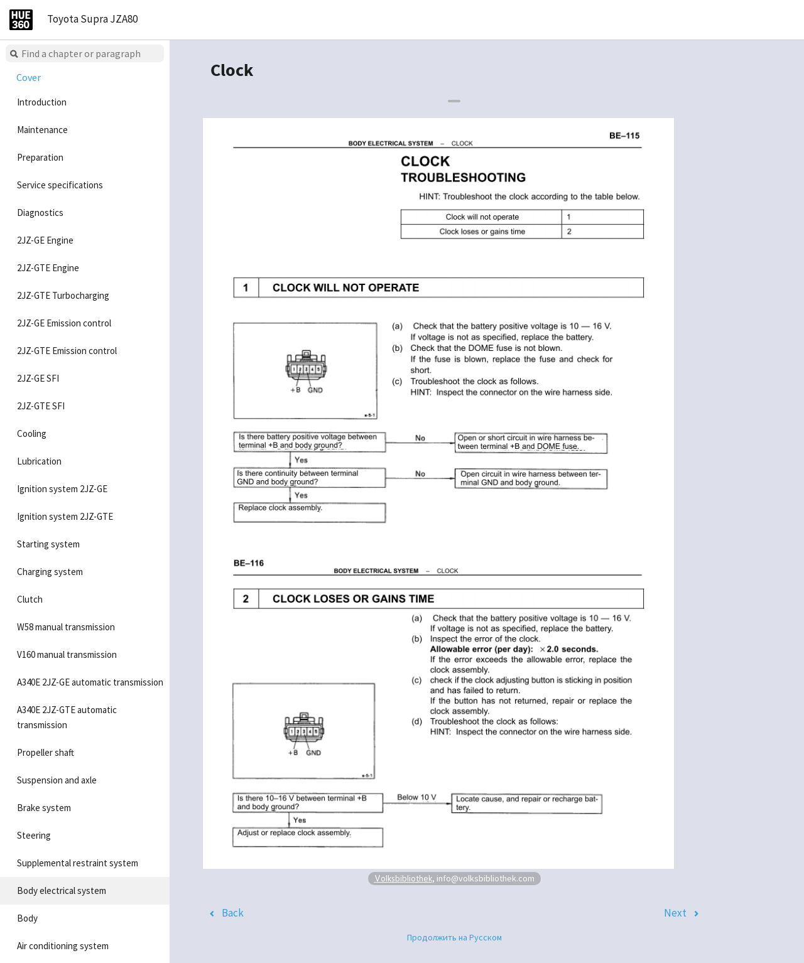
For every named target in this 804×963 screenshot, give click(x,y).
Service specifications (60, 185)
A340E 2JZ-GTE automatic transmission (67, 717)
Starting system (48, 544)
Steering (34, 835)
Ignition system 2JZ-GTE (65, 516)
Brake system (44, 808)
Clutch (30, 599)
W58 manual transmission (66, 627)
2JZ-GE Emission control (64, 323)
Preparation (40, 157)
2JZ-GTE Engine (48, 268)
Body (27, 918)
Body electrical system (61, 890)
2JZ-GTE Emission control (67, 351)
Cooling (31, 433)
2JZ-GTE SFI (41, 406)
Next (675, 913)
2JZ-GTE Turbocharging (63, 295)
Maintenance (42, 130)
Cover (28, 77)
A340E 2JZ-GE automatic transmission (90, 682)
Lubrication (39, 461)
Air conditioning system (63, 946)
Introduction (42, 102)
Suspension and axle (57, 780)
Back (233, 913)
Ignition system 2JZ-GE (62, 489)
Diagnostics (40, 212)
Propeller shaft (45, 752)
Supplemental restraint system (77, 863)
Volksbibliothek (403, 878)
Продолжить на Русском (454, 937)
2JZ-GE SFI (38, 378)
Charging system (50, 572)
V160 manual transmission (67, 654)
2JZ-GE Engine (45, 240)
